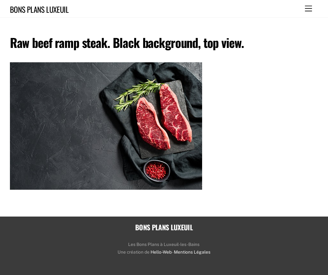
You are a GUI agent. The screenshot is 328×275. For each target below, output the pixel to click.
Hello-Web (161, 252)
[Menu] (308, 9)
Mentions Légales (192, 252)
